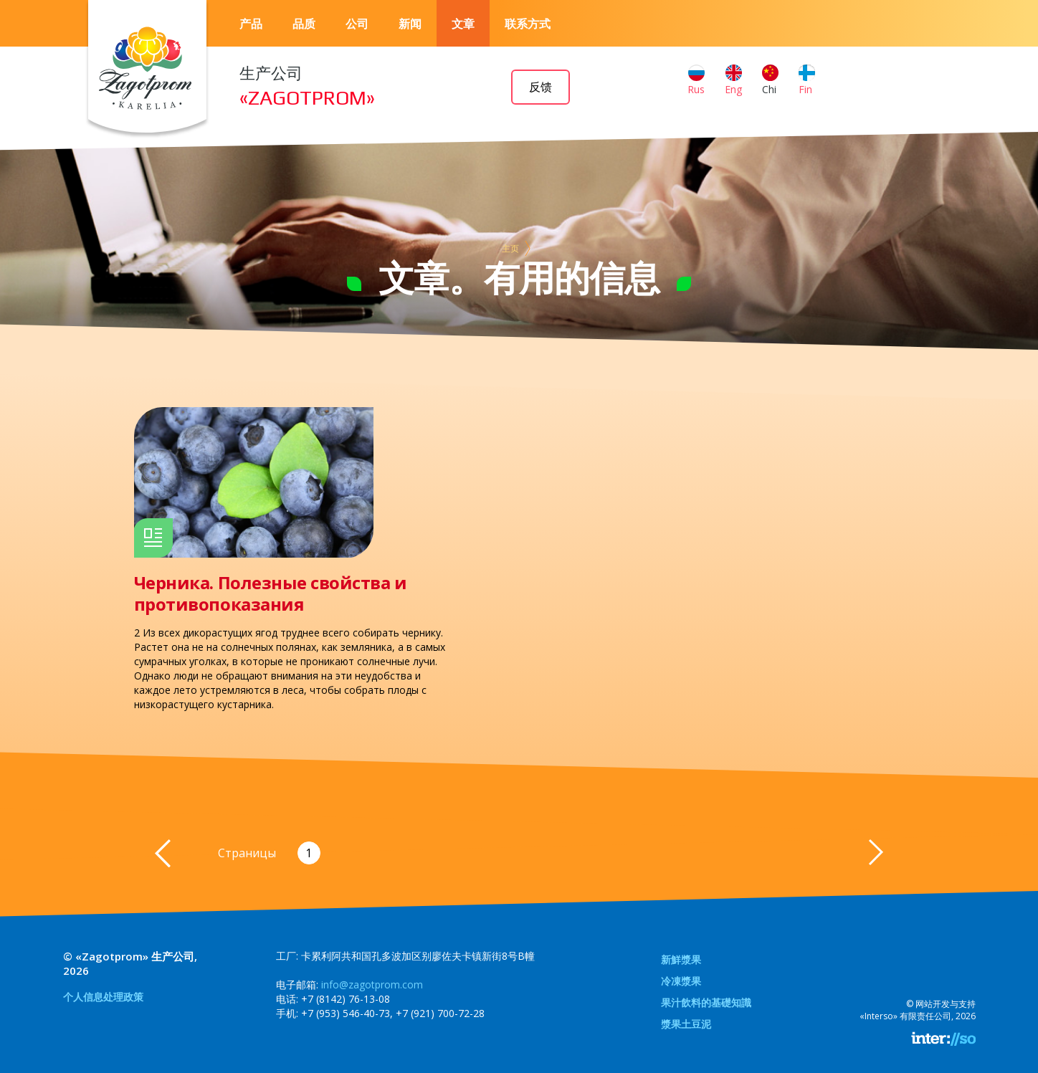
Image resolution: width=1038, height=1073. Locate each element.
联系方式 (528, 24)
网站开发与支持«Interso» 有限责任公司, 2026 (918, 1010)
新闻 (410, 24)
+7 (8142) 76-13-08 (345, 999)
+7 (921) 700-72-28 (440, 1013)
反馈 (540, 87)
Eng (733, 80)
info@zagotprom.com (372, 984)
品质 (303, 24)
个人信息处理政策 (103, 996)
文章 (463, 24)
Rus (696, 80)
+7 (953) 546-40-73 (345, 1013)
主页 (510, 248)
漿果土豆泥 (686, 1024)
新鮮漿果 (681, 959)
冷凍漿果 (681, 981)
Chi (770, 80)
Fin (807, 80)
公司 (357, 24)
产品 (250, 24)
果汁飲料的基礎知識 (706, 1002)
